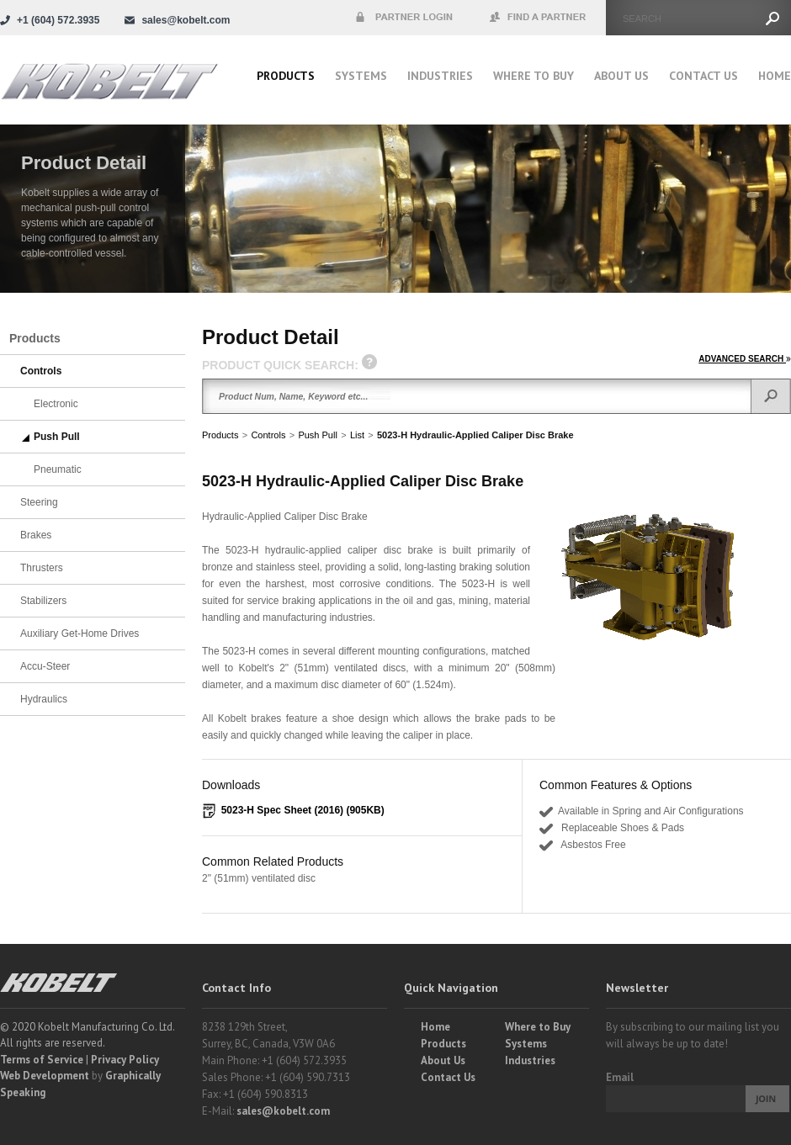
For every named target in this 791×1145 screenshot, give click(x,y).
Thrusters (41, 568)
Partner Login (404, 17)
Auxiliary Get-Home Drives (79, 633)
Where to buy (533, 75)
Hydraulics (43, 699)
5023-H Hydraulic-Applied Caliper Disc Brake (475, 435)
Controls (268, 435)
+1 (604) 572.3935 (58, 20)
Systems (361, 75)
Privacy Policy (125, 1059)
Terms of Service (41, 1059)
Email (620, 1077)
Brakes (35, 535)
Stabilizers (43, 601)
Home (774, 75)
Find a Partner (538, 17)
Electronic (56, 404)
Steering (39, 502)
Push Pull (317, 435)
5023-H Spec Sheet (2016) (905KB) (303, 810)
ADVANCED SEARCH (744, 358)
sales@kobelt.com (283, 1111)
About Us (621, 75)
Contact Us (703, 75)
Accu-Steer (45, 666)
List (357, 435)
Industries (440, 75)
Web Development (44, 1075)
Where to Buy (538, 1027)
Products (286, 75)
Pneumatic (58, 469)
